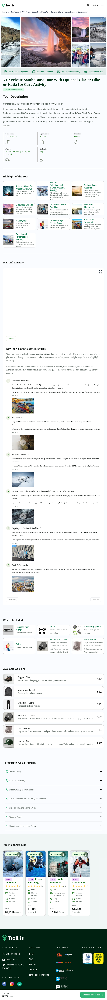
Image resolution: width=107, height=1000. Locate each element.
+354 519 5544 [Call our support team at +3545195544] (11, 954)
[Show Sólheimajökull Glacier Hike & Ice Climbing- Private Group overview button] (18, 854)
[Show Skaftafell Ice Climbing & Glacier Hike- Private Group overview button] (85, 854)
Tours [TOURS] (31, 954)
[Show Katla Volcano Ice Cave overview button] (63, 854)
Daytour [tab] (10, 338)
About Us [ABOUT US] (33, 970)
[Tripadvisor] (19, 984)
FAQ (31, 959)
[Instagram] (12, 984)
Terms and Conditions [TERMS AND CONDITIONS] (39, 975)
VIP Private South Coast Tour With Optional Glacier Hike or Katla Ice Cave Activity (55, 12)
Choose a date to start (92, 995)
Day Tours (15, 12)
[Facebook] (4, 984)
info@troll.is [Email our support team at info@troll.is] (10, 959)
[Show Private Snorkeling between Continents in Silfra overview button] (41, 854)
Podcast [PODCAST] (32, 964)
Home (4, 12)
